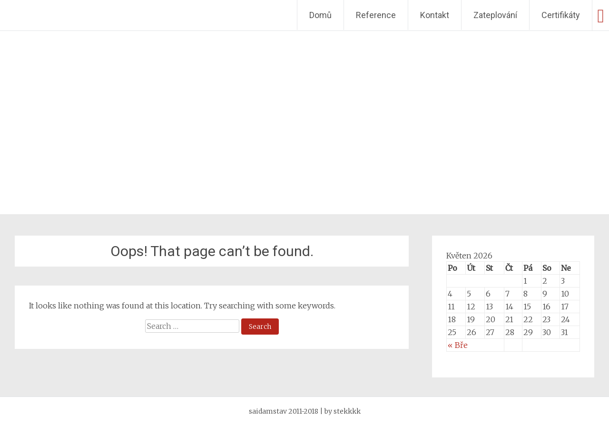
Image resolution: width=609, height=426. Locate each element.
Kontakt (434, 15)
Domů (320, 15)
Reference (376, 15)
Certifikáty (560, 15)
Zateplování (495, 15)
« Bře (458, 345)
